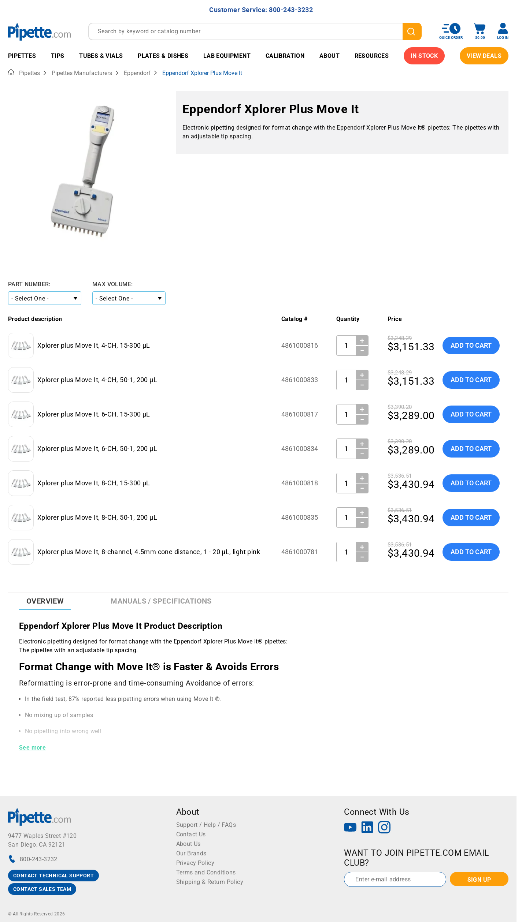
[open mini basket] (479, 31)
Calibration (285, 55)
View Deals (484, 55)
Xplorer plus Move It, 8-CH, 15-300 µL (93, 483)
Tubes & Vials (101, 55)
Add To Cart (471, 345)
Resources (372, 55)
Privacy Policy (195, 862)
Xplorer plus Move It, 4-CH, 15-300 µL (93, 345)
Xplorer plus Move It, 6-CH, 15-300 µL (93, 414)
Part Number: (29, 284)
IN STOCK (424, 55)
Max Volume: (112, 284)
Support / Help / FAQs (206, 824)
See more (32, 747)
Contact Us (191, 834)
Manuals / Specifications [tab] (161, 601)
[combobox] (255, 31)
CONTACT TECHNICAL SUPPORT (53, 875)
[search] (412, 31)
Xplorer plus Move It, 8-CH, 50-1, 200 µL (97, 517)
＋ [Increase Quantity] (362, 340)
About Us (188, 843)
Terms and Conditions (206, 872)
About (329, 55)
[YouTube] (350, 828)
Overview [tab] (45, 601)
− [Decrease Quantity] (362, 350)
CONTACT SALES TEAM (42, 889)
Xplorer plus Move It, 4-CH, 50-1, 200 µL (97, 380)
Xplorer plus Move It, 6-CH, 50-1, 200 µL (97, 448)
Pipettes (22, 55)
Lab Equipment (227, 55)
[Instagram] (384, 828)
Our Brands (191, 853)
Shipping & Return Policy (210, 881)
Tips (57, 55)
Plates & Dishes (163, 55)
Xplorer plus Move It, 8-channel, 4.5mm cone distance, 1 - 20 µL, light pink (148, 552)
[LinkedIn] (367, 828)
